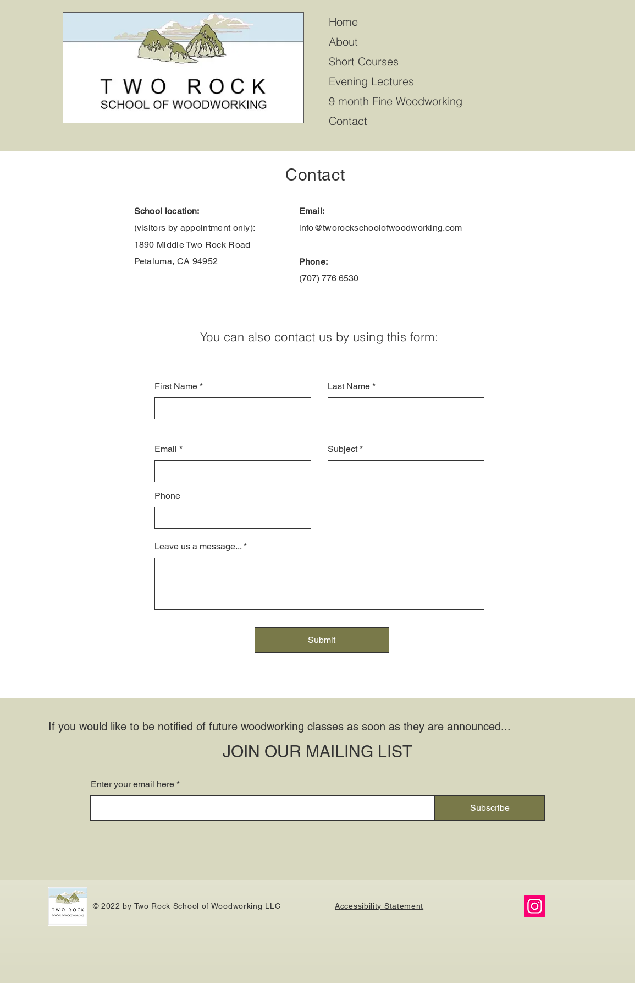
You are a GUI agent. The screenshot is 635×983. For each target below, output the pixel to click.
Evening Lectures (371, 81)
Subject (342, 449)
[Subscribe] (490, 808)
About (343, 41)
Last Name (349, 386)
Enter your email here (132, 784)
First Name (175, 386)
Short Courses (364, 61)
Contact (348, 121)
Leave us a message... (197, 546)
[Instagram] (534, 906)
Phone (167, 495)
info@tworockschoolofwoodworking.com (380, 227)
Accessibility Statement (379, 906)
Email (165, 449)
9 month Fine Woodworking (395, 101)
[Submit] (322, 640)
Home (343, 22)
